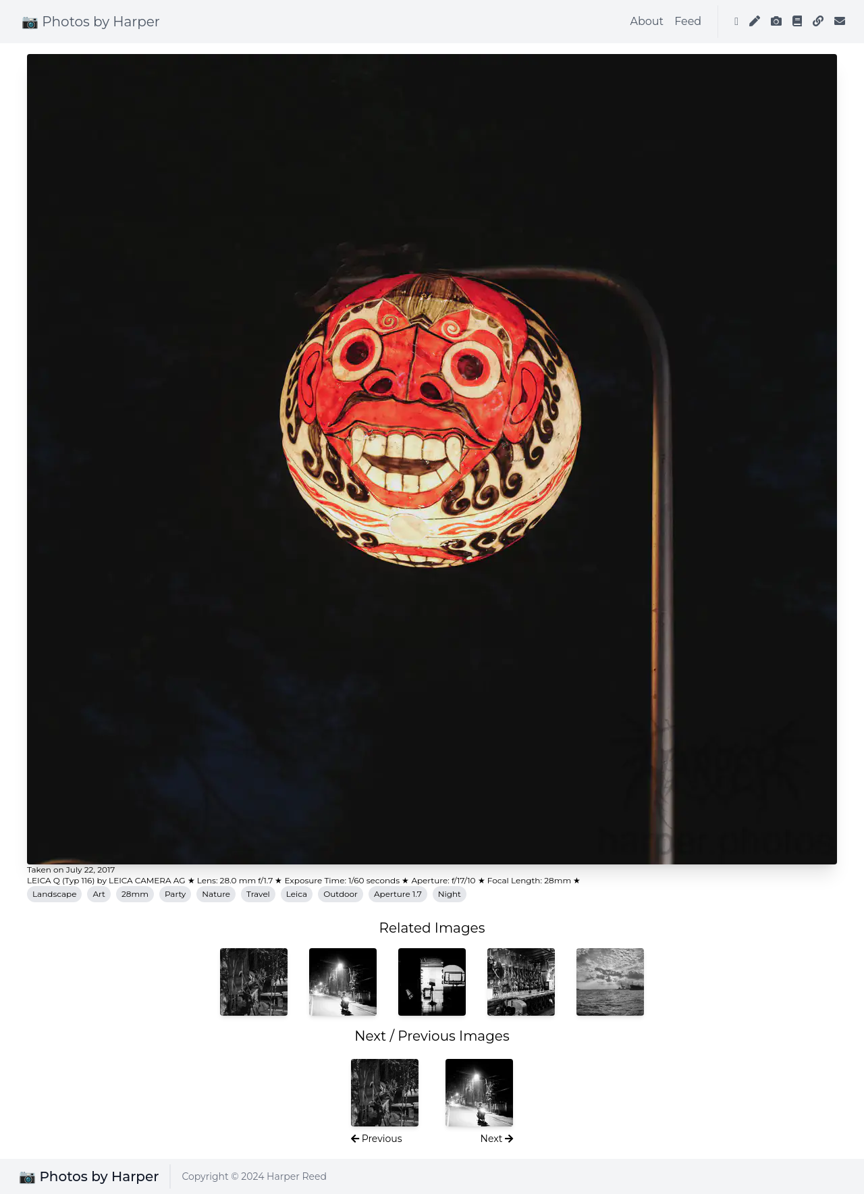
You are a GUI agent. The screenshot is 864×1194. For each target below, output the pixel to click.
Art (98, 894)
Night (449, 894)
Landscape (54, 894)
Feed (687, 21)
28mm (135, 894)
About (647, 21)
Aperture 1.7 (398, 894)
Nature (216, 894)
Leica (296, 894)
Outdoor (340, 894)
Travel (258, 894)
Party (175, 894)
